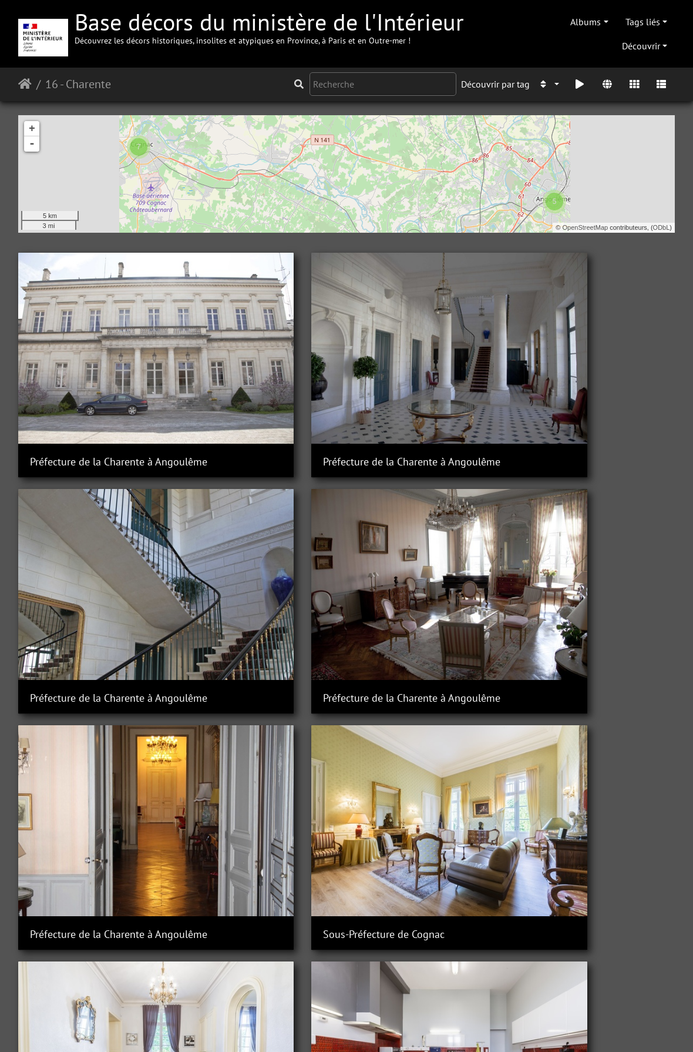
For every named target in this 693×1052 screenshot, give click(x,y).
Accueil (25, 84)
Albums (585, 22)
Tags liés (642, 22)
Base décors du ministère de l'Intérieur (269, 26)
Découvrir (641, 46)
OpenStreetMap (585, 227)
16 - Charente (78, 84)
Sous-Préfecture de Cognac (540, 603)
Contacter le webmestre (280, 1027)
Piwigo (212, 1027)
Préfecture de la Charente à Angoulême (118, 414)
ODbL (661, 227)
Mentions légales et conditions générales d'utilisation (441, 1027)
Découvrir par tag (495, 84)
